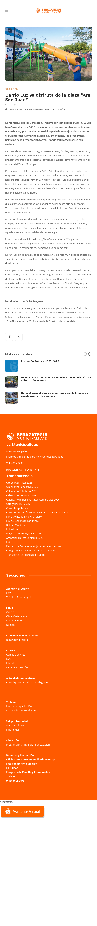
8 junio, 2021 (10, 105)
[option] (48, 382)
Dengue (10, 624)
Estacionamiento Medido (21, 763)
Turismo (11, 776)
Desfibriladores (15, 620)
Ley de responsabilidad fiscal (22, 520)
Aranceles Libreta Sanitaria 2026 (24, 537)
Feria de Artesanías (17, 667)
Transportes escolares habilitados (25, 554)
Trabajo (11, 702)
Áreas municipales (16, 451)
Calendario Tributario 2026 (21, 491)
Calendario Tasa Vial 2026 (21, 495)
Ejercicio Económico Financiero (24, 516)
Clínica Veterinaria (16, 616)
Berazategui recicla (17, 639)
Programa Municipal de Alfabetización (28, 744)
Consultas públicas (17, 508)
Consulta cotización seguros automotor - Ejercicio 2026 (37, 512)
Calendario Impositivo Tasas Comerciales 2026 (33, 499)
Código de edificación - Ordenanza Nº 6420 (30, 550)
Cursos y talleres (15, 654)
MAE (8, 659)
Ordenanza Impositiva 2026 (22, 487)
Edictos (10, 542)
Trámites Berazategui (18, 597)
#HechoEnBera (15, 780)
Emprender (12, 729)
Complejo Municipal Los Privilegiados (27, 682)
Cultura (11, 650)
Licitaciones (13, 529)
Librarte (10, 663)
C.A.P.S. (10, 612)
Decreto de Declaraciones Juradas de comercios (33, 546)
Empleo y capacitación (19, 706)
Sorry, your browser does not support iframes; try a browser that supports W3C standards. (26, 844)
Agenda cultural (15, 725)
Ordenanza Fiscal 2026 (19, 482)
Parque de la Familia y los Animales (28, 772)
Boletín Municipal (16, 525)
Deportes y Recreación (20, 755)
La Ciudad (12, 768)
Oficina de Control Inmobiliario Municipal (31, 759)
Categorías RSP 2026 (18, 504)
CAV (8, 593)
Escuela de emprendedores (22, 710)
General (11, 89)
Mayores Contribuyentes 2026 (23, 533)
